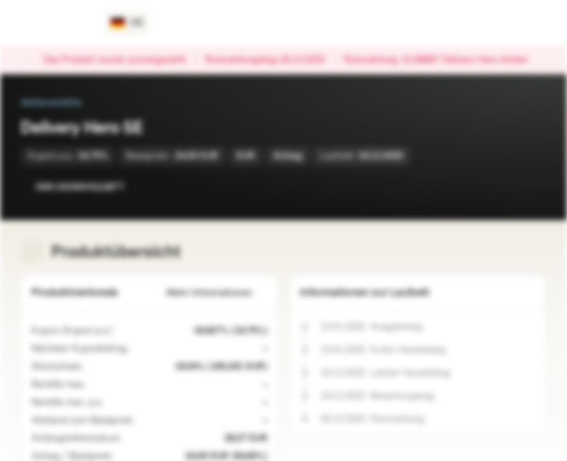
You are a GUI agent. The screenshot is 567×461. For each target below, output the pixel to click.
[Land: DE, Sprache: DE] (127, 23)
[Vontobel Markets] (55, 23)
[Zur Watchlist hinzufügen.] (508, 187)
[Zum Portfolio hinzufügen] (533, 187)
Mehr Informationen (217, 292)
